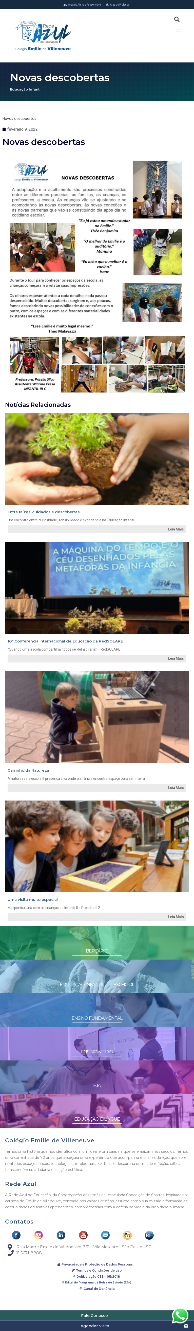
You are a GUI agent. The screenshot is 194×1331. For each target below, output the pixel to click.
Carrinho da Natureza (28, 770)
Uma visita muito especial (33, 899)
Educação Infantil (26, 89)
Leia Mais (176, 529)
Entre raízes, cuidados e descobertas (44, 511)
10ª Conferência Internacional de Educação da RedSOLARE (65, 641)
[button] (97, 1315)
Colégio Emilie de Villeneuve (49, 1140)
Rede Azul (20, 1184)
